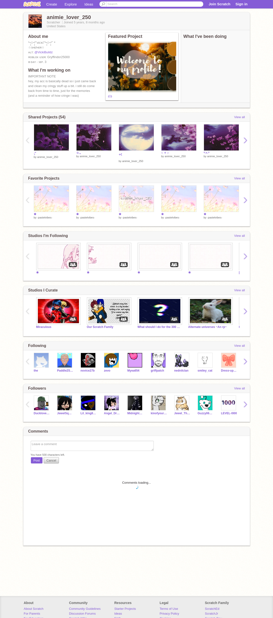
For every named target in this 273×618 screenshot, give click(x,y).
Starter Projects (125, 609)
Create (51, 4)
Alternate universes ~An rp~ (207, 327)
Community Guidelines (85, 609)
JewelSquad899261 (65, 413)
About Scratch (33, 609)
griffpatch (157, 370)
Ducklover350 (42, 413)
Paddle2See (65, 370)
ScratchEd (212, 609)
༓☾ (121, 154)
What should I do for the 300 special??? (159, 327)
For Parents (32, 613)
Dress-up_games (229, 370)
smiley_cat (205, 370)
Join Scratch (219, 4)
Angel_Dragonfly (112, 413)
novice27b (88, 370)
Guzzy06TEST (206, 413)
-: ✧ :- (165, 153)
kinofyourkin (159, 413)
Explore (71, 4)
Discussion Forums (82, 613)
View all (239, 117)
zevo (107, 370)
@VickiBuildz (44, 52)
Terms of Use (169, 609)
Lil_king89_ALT (89, 413)
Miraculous (43, 327)
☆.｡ (78, 153)
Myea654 (133, 370)
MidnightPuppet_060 (135, 413)
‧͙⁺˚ (35, 153)
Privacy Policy (169, 613)
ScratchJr (211, 613)
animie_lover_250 (47, 157)
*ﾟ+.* (207, 153)
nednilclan (181, 370)
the (36, 370)
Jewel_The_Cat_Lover (182, 413)
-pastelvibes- (44, 217)
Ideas (88, 4)
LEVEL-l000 (229, 413)
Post (37, 460)
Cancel (51, 460)
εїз (110, 96)
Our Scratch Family (100, 327)
